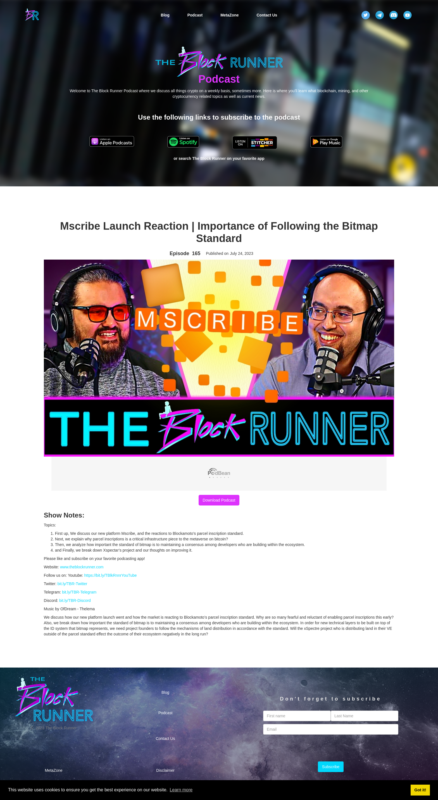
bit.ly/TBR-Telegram (79, 592)
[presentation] (330, 748)
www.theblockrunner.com (82, 567)
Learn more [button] (181, 789)
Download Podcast (219, 500)
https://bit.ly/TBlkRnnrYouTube (110, 575)
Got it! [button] (420, 790)
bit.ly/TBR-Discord (75, 600)
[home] (31, 15)
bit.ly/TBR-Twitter (72, 583)
